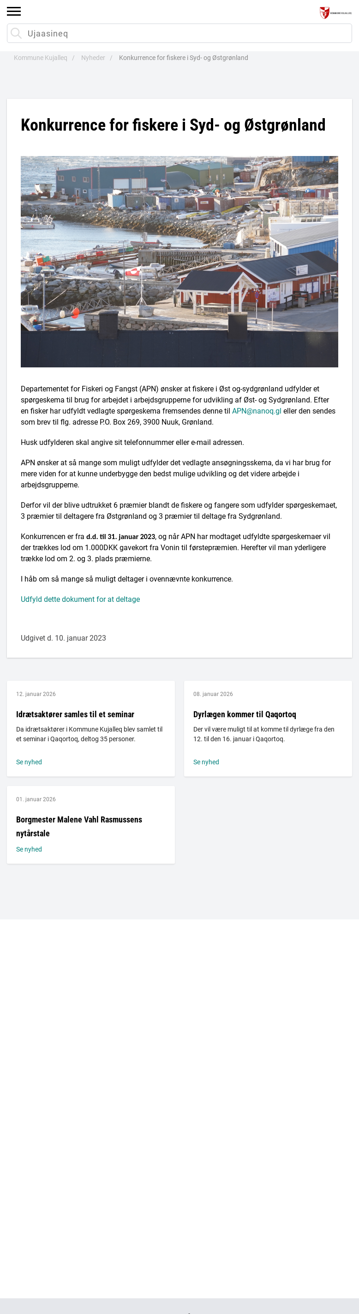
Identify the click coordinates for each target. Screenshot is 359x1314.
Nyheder (93, 57)
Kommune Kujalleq (40, 57)
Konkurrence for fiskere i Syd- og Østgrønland (183, 57)
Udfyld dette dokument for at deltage (80, 599)
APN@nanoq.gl (256, 411)
